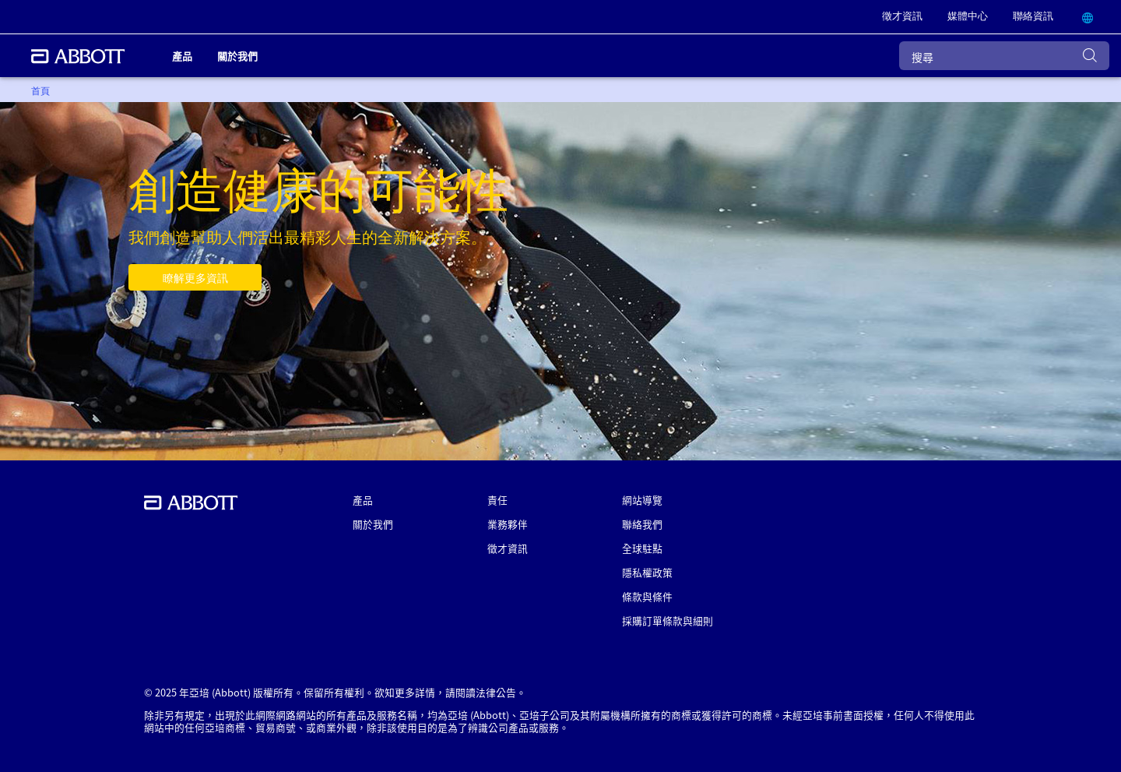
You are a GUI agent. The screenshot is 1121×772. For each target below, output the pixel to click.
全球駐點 (642, 548)
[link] (902, 17)
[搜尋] (1004, 55)
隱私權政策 (647, 572)
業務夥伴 (507, 523)
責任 (497, 499)
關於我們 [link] (237, 55)
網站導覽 (642, 499)
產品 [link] (182, 55)
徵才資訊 (507, 548)
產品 (363, 499)
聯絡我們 (642, 523)
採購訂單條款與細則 (667, 620)
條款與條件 (647, 596)
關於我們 (373, 523)
